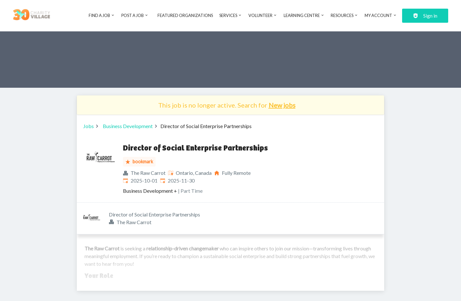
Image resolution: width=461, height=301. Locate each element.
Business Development (128, 126)
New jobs (282, 105)
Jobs (88, 126)
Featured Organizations (185, 15)
